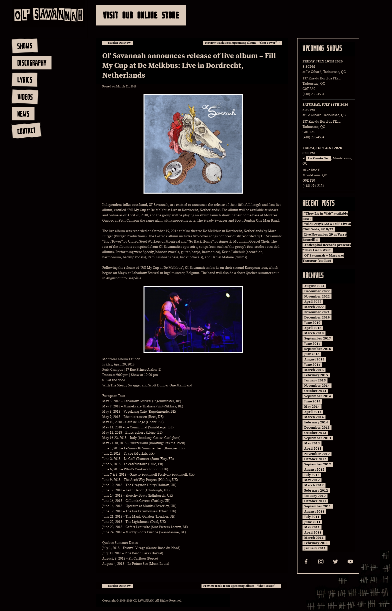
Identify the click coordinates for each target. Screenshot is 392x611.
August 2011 (314, 511)
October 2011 (315, 501)
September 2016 (317, 349)
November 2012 (317, 454)
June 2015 (312, 364)
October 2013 (315, 433)
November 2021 (317, 312)
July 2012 (312, 475)
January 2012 (315, 496)
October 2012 (315, 459)
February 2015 (316, 375)
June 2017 (312, 343)
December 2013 (317, 427)
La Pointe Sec (318, 158)
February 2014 (316, 422)
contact (26, 130)
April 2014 (313, 412)
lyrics (24, 79)
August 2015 (314, 359)
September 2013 (317, 438)
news (23, 113)
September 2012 (317, 464)
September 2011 (317, 506)
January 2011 (315, 548)
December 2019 (317, 317)
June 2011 (312, 522)
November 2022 (317, 296)
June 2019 (312, 322)
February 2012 (316, 490)
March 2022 (314, 307)
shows (24, 46)
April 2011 (313, 532)
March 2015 (314, 370)
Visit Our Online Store (141, 15)
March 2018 (314, 333)
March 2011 (314, 538)
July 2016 (312, 354)
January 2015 (315, 380)
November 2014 (317, 385)
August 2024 (314, 286)
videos (25, 97)
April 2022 (313, 302)
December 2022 (317, 291)
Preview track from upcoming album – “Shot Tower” (242, 42)
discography (31, 62)
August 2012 (314, 469)
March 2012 (314, 485)
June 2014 (312, 401)
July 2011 (312, 517)
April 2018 (313, 328)
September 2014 (317, 396)
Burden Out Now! (118, 42)
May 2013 (312, 443)
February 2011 (316, 543)
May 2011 (312, 527)
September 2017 (317, 338)
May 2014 (312, 406)
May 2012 (312, 480)
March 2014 (314, 417)
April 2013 (313, 448)
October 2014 (315, 391)
